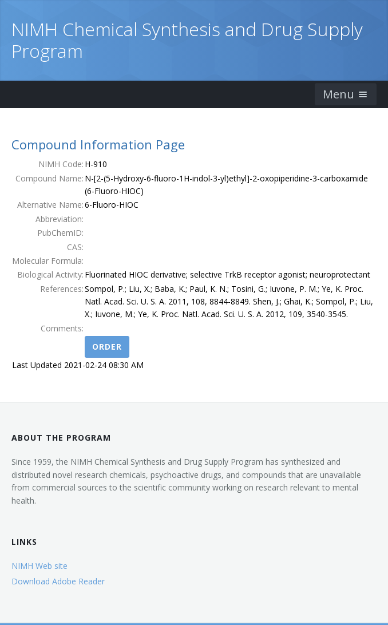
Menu (346, 94)
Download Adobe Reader (58, 581)
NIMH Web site (39, 565)
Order (107, 346)
